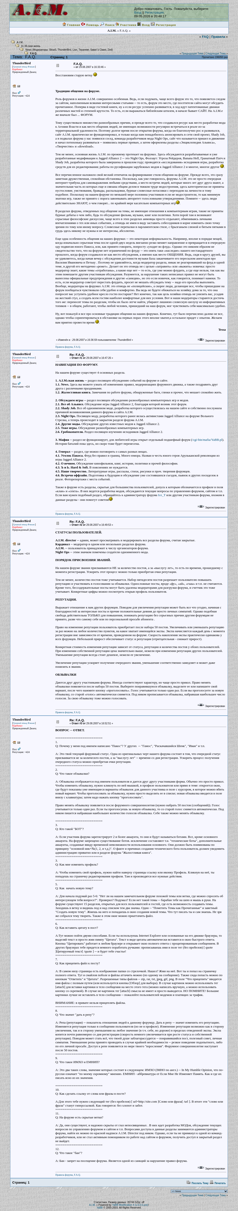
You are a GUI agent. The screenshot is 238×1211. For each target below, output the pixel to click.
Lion (74, 49)
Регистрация (154, 12)
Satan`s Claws (98, 49)
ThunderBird (64, 49)
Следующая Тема (215, 53)
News (28, 49)
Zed (110, 49)
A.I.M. (20, 42)
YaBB (99, 1207)
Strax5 (52, 49)
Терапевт (84, 49)
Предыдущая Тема (192, 53)
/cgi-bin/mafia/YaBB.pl (207, 440)
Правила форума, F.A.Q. (68, 346)
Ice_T (162, 495)
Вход (137, 12)
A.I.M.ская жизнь (30, 46)
